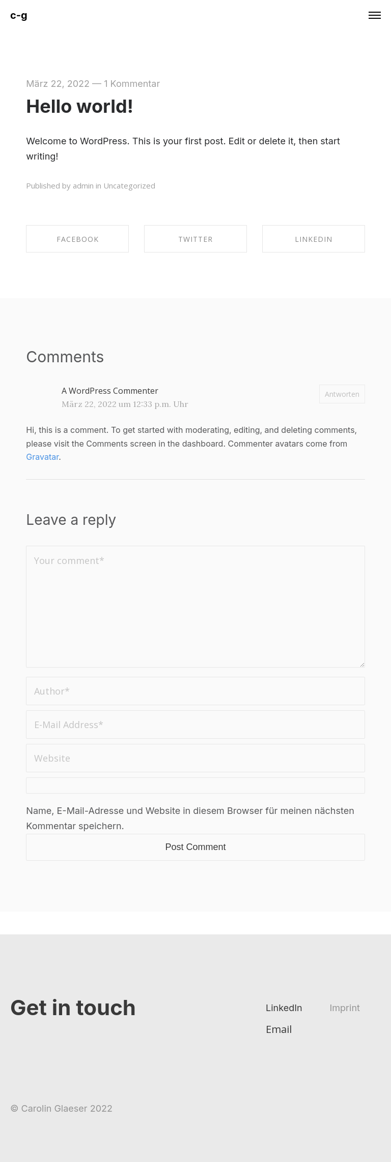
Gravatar (42, 457)
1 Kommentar (132, 83)
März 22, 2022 (58, 83)
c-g (18, 15)
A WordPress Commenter (110, 390)
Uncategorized (129, 185)
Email (279, 1029)
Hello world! (79, 106)
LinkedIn (284, 1007)
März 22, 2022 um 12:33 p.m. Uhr (125, 404)
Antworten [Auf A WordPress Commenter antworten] (342, 394)
